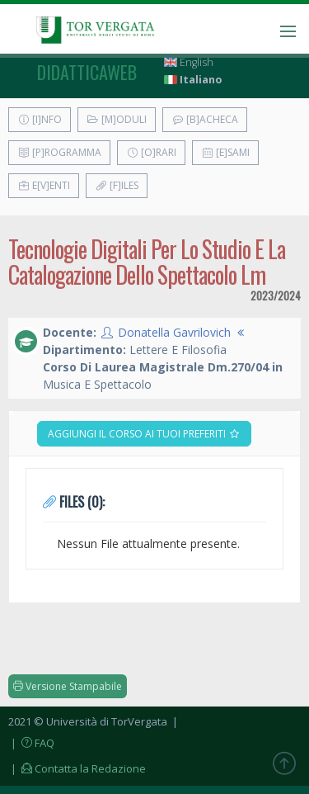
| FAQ (31, 742)
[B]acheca (204, 119)
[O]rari (151, 152)
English (188, 62)
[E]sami (225, 152)
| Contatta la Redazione (77, 768)
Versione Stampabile (67, 686)
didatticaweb (87, 72)
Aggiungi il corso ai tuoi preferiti (144, 434)
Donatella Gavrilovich (174, 332)
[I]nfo (39, 119)
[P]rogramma (59, 152)
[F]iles (116, 185)
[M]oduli (117, 119)
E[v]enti (43, 185)
